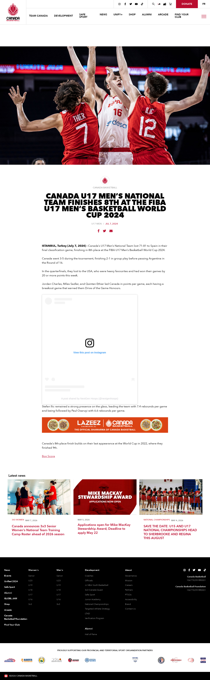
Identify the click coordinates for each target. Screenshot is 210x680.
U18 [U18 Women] (30, 589)
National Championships (157, 520)
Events (7, 575)
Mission (128, 580)
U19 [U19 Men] (59, 585)
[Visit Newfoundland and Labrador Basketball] (161, 660)
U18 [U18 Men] (59, 589)
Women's (33, 570)
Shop (7, 604)
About (128, 570)
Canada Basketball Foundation (12, 617)
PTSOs (128, 594)
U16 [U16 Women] (30, 599)
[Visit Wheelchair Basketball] (190, 660)
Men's (60, 570)
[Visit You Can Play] (203, 660)
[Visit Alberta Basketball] (26, 660)
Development (92, 570)
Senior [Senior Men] (60, 575)
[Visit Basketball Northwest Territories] (105, 660)
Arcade (8, 610)
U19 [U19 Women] (30, 585)
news (103, 14)
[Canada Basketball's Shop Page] (170, 4)
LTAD (87, 613)
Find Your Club (12, 624)
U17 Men (96, 224)
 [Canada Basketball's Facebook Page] (125, 4)
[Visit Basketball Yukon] (176, 660)
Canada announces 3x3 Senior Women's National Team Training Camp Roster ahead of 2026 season (38, 530)
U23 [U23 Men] (59, 580)
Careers (128, 585)
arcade (163, 14)
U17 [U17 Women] (30, 594)
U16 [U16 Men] (59, 599)
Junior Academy (93, 599)
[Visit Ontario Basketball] (73, 660)
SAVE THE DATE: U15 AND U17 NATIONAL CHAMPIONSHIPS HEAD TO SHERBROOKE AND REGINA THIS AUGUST (170, 532)
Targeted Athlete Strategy (97, 608)
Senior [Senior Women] (31, 575)
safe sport (83, 16)
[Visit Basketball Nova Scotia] (135, 660)
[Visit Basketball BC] (9, 660)
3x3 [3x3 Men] (58, 604)
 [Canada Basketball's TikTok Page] (142, 4)
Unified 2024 (11, 581)
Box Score (48, 456)
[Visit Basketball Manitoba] (56, 660)
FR (203, 4)
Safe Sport (9, 587)
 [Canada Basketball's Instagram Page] (119, 4)
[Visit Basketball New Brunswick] (120, 660)
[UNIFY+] (159, 4)
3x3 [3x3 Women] (30, 604)
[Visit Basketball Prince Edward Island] (148, 660)
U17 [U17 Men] (59, 594)
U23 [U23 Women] (30, 580)
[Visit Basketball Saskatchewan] (41, 660)
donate (187, 4)
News (7, 570)
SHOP (132, 14)
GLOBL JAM (10, 598)
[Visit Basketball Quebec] (90, 660)
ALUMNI (147, 14)
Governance (131, 575)
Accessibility (131, 599)
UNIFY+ (117, 14)
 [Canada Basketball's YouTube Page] (136, 4)
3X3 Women (18, 520)
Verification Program (94, 618)
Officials (89, 580)
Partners (129, 589)
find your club (182, 16)
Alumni (8, 592)
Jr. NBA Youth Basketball (96, 585)
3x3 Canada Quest (94, 589)
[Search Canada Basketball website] (153, 4)
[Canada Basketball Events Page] (165, 4)
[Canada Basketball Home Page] (13, 12)
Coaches (89, 575)
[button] (38, 16)
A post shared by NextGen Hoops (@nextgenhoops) (89, 398)
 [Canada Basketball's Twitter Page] (130, 4)
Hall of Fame (91, 634)
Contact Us (130, 608)
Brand (128, 604)
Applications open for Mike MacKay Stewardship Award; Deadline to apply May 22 (104, 529)
